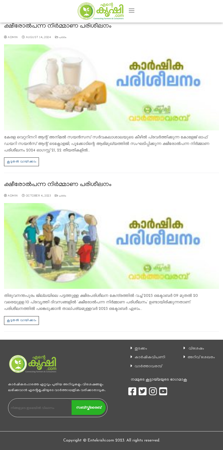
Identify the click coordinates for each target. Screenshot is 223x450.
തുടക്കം (141, 348)
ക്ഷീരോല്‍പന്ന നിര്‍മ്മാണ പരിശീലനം (58, 26)
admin (11, 37)
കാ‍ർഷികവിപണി (150, 357)
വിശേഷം (196, 348)
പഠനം (61, 37)
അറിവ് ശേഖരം (201, 357)
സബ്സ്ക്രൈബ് (88, 407)
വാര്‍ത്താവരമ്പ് (148, 366)
